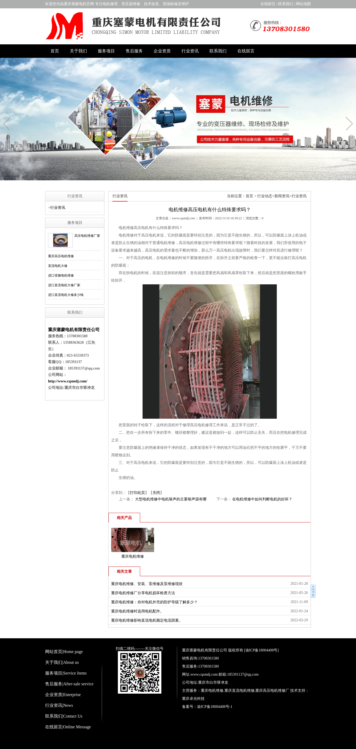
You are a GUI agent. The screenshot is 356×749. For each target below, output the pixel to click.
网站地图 (303, 4)
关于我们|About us (62, 662)
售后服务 (134, 51)
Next (346, 115)
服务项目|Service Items (66, 673)
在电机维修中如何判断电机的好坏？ (262, 499)
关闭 (156, 493)
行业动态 (264, 196)
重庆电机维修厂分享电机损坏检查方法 (143, 593)
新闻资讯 (281, 196)
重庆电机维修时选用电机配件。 (137, 611)
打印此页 (137, 493)
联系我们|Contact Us (63, 716)
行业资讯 (190, 51)
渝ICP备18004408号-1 (214, 707)
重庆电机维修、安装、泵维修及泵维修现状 (147, 584)
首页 (54, 51)
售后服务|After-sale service (69, 684)
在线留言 (267, 4)
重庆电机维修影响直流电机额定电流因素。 (147, 620)
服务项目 (106, 51)
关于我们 (78, 51)
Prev (4, 115)
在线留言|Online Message (68, 727)
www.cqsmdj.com (183, 218)
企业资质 (162, 51)
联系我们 (285, 4)
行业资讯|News (59, 705)
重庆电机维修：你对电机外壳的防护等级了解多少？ (154, 602)
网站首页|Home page (64, 651)
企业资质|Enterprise (63, 694)
